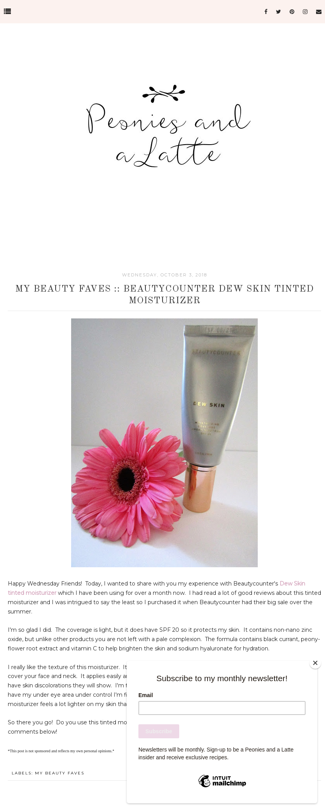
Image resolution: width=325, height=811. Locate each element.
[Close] (315, 663)
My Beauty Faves (59, 773)
